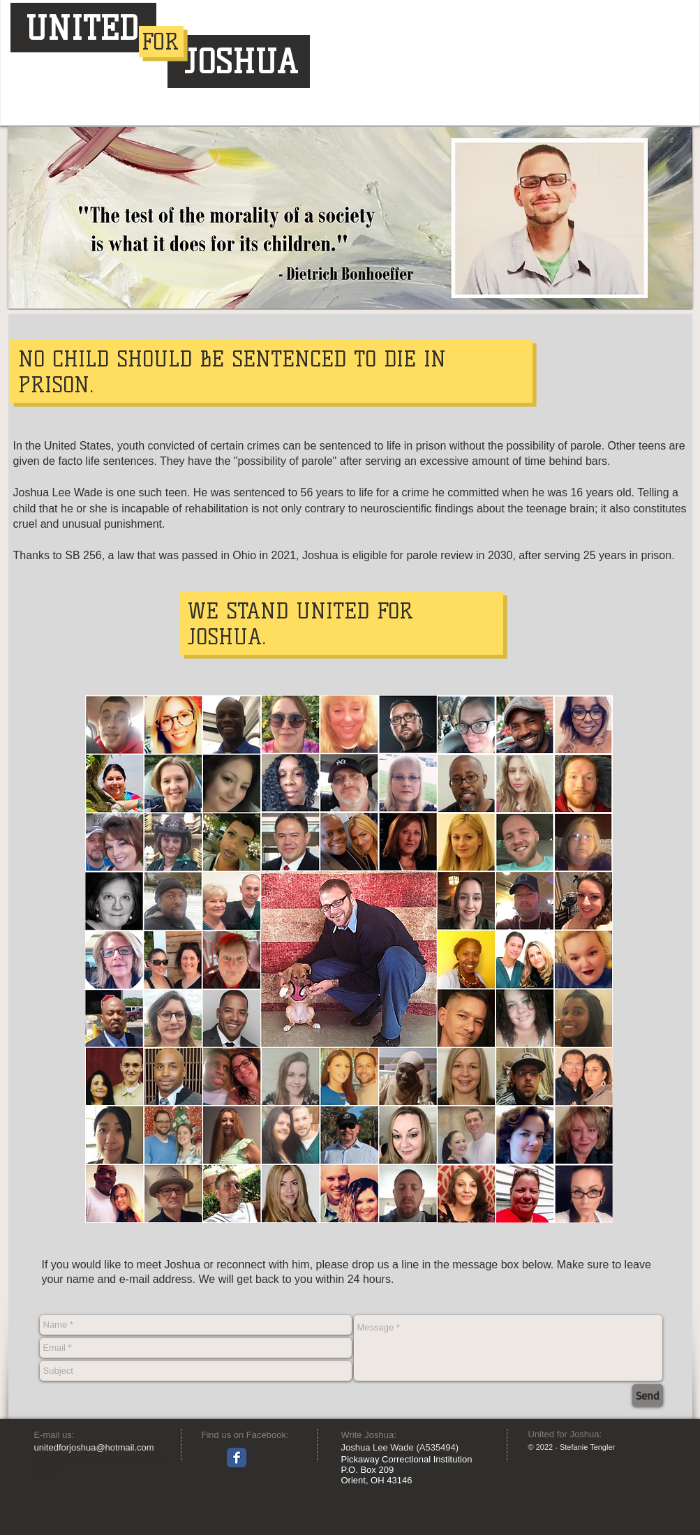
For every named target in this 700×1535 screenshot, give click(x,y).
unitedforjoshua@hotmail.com (94, 1447)
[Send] (647, 1395)
